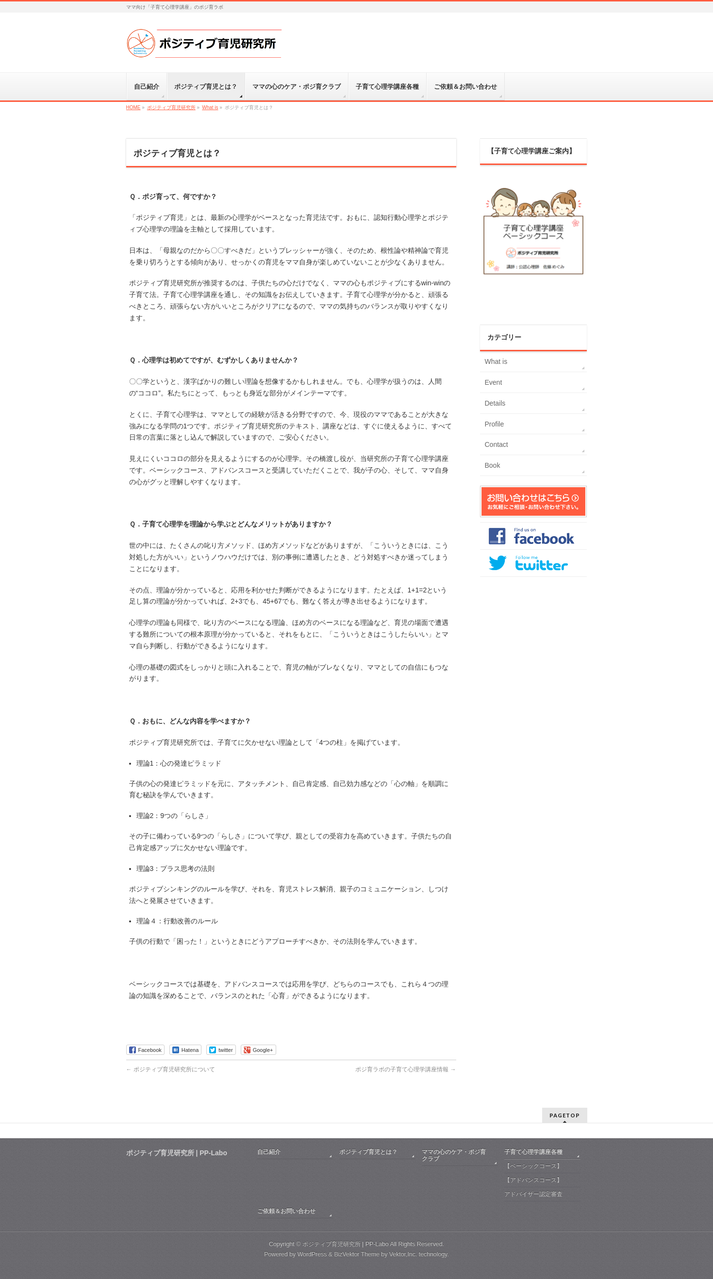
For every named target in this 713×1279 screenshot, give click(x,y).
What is (496, 361)
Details (495, 403)
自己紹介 (269, 1151)
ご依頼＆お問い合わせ (286, 1211)
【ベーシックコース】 (533, 1166)
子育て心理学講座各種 (533, 1151)
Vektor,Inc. (403, 1254)
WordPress (312, 1254)
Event (493, 382)
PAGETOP (564, 1115)
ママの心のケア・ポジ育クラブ (454, 1155)
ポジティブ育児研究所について (170, 1069)
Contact (496, 444)
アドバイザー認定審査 (533, 1194)
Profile (494, 424)
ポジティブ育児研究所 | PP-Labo (345, 1244)
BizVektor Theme (357, 1254)
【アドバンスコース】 (533, 1180)
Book (492, 465)
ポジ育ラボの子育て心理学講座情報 (405, 1069)
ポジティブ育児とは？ (368, 1151)
